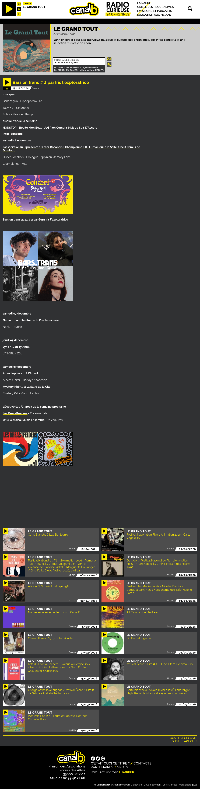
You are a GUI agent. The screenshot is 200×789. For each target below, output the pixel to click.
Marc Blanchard (133, 784)
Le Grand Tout (34, 7)
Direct (27, 3)
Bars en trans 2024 (15, 219)
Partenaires (102, 767)
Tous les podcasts (182, 738)
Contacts (143, 763)
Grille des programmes (155, 7)
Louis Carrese (170, 784)
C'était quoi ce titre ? (110, 763)
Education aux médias (154, 14)
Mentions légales (188, 784)
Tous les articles (183, 741)
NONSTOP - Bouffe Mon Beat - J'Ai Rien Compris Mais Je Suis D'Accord (50, 127)
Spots (122, 767)
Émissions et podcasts (154, 11)
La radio (143, 3)
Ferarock (126, 772)
